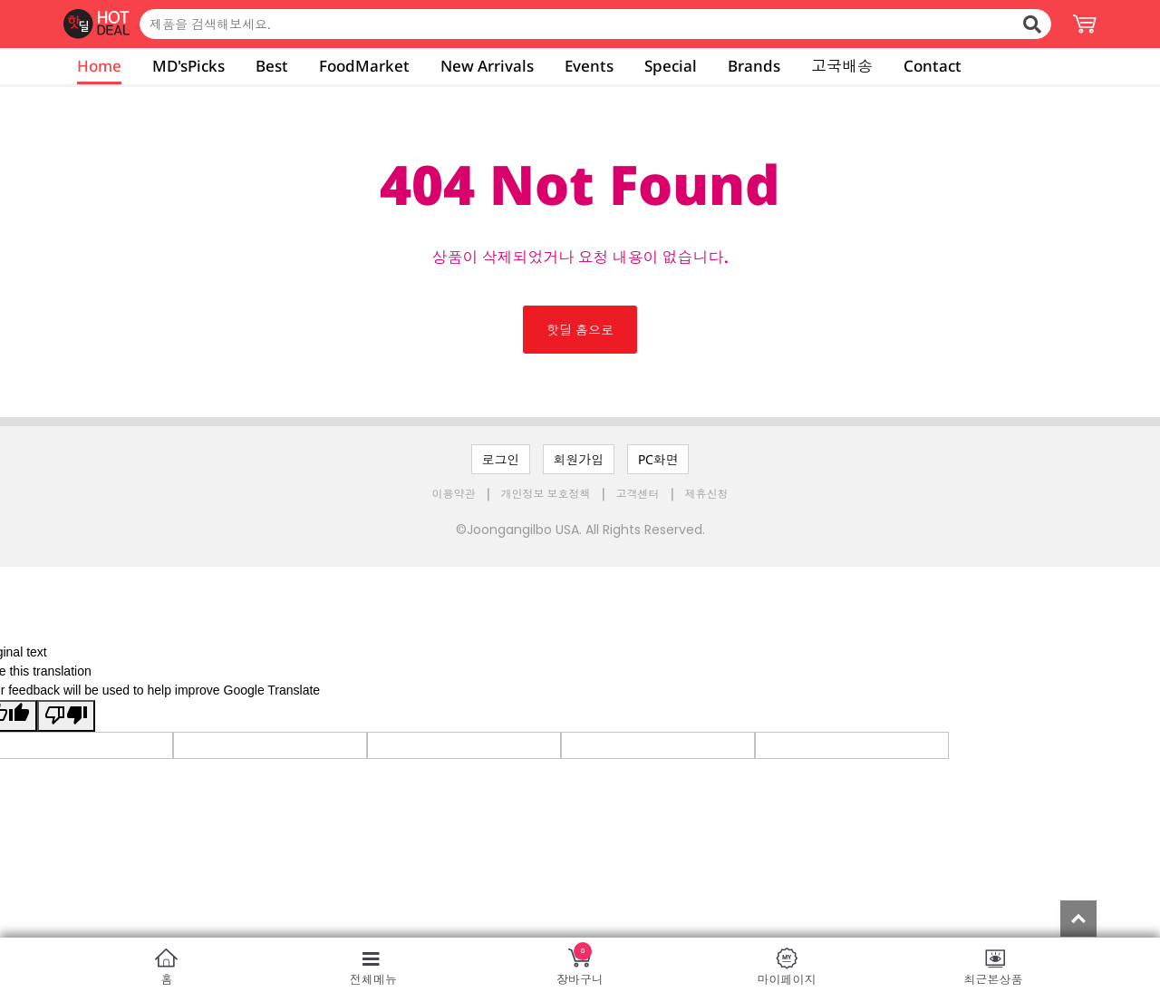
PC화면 (658, 459)
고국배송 (842, 65)
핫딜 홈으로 (580, 329)
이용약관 (455, 493)
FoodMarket (364, 65)
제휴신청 (707, 493)
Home (99, 65)
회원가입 (579, 459)
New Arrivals (487, 65)
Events (589, 65)
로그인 (501, 459)
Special (670, 65)
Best (272, 65)
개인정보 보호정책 (547, 493)
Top (1078, 918)
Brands (754, 65)
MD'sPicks (188, 65)
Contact (933, 65)
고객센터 (638, 493)
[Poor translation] (66, 716)
